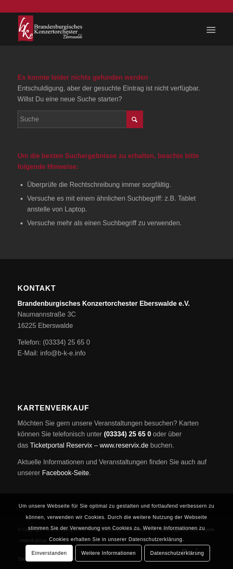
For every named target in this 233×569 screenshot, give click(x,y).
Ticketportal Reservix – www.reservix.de (89, 445)
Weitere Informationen (108, 553)
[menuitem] (211, 29)
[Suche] (80, 119)
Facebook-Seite (65, 472)
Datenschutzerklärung (177, 553)
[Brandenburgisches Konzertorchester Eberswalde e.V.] (97, 28)
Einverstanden (49, 553)
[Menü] (211, 29)
